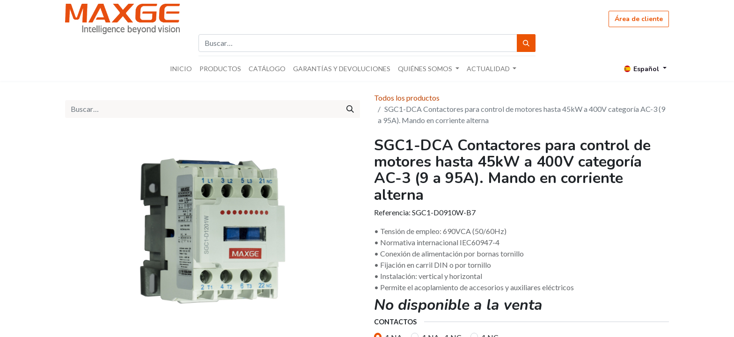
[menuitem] (181, 68)
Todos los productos (407, 97)
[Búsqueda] (526, 43)
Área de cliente (639, 19)
